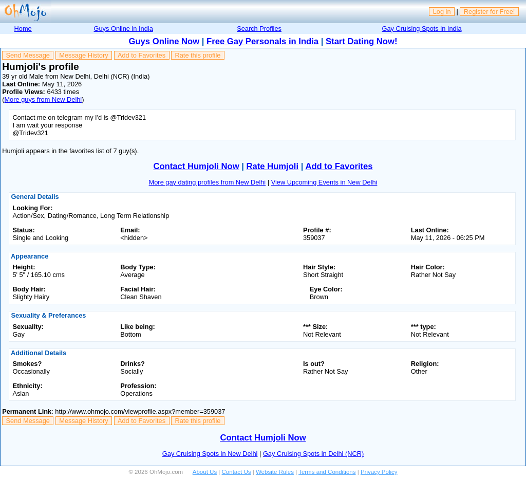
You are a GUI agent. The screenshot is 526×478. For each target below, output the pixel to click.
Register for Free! (489, 11)
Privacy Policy (379, 472)
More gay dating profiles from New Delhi (207, 182)
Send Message (28, 55)
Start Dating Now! (361, 41)
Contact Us (236, 472)
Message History (83, 55)
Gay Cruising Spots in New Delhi (210, 453)
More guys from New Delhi (43, 99)
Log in (442, 11)
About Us (205, 472)
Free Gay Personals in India (262, 41)
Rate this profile (197, 55)
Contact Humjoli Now (196, 166)
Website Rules (275, 472)
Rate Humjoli (273, 166)
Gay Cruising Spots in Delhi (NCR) (313, 453)
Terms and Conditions (326, 472)
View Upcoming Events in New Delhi (324, 182)
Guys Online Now (164, 41)
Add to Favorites (141, 55)
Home (23, 28)
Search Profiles (259, 28)
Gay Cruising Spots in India (422, 28)
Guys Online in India (123, 28)
